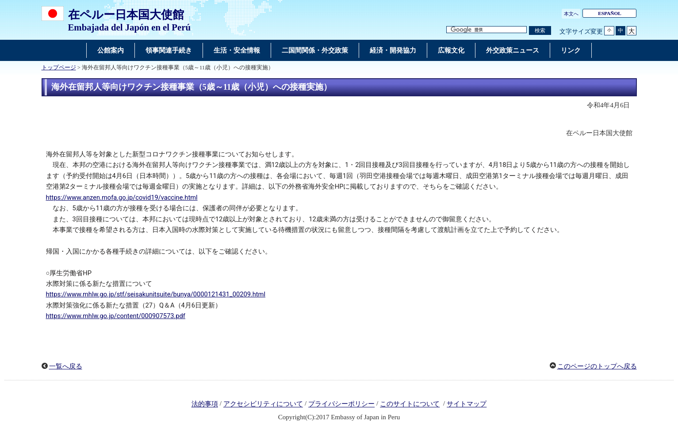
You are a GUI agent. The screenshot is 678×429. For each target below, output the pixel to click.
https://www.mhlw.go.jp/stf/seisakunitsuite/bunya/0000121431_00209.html (156, 294)
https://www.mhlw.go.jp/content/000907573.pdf (115, 316)
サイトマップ (466, 404)
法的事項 (205, 404)
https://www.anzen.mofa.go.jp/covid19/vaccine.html (122, 197)
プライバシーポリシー (341, 404)
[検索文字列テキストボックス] (486, 30)
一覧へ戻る (65, 366)
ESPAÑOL (609, 13)
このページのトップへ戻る (597, 366)
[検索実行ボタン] (540, 30)
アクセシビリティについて (263, 404)
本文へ (571, 13)
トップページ (59, 68)
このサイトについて (410, 404)
